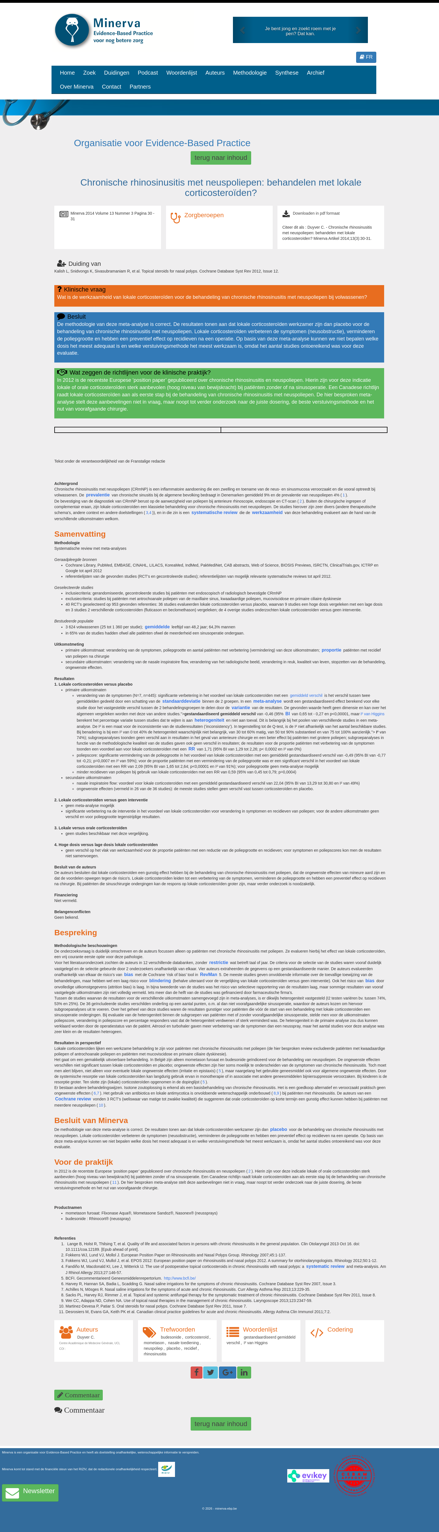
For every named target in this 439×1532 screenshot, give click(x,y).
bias (128, 974)
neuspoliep (153, 1348)
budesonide (171, 1337)
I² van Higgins (373, 714)
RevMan (208, 974)
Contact (111, 87)
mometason (154, 1343)
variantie (241, 707)
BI (287, 713)
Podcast (148, 73)
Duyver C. (86, 1337)
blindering (160, 980)
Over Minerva (77, 87)
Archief (315, 73)
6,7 (96, 1093)
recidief (190, 1348)
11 (114, 1182)
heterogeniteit (209, 720)
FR (366, 57)
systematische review (215, 512)
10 (101, 1105)
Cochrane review (73, 1099)
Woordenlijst (181, 73)
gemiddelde (157, 626)
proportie (331, 650)
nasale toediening (183, 1343)
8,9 (276, 1093)
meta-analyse (267, 701)
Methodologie (250, 73)
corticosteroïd (197, 1337)
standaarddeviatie (181, 701)
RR (191, 749)
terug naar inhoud (221, 157)
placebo (278, 1129)
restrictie (218, 962)
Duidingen (116, 73)
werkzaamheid (267, 512)
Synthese (286, 73)
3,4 (148, 512)
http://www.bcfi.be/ (180, 1278)
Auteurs (215, 73)
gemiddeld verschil (306, 695)
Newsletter (30, 1493)
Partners (140, 87)
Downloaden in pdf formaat (316, 213)
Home (67, 73)
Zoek (89, 73)
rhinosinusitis (155, 1354)
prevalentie (98, 494)
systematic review (325, 1266)
